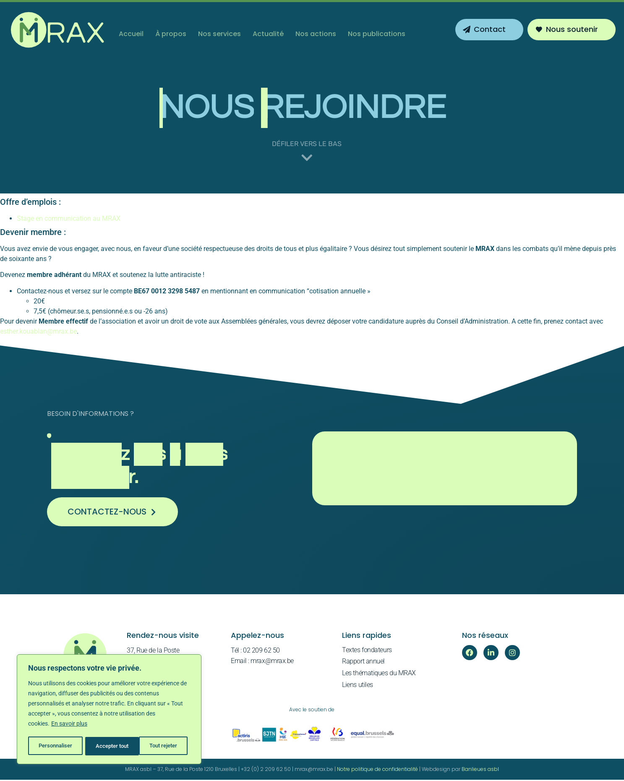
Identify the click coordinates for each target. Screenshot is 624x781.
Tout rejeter (109, 746)
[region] (109, 710)
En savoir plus (69, 725)
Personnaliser (55, 746)
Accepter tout (164, 746)
